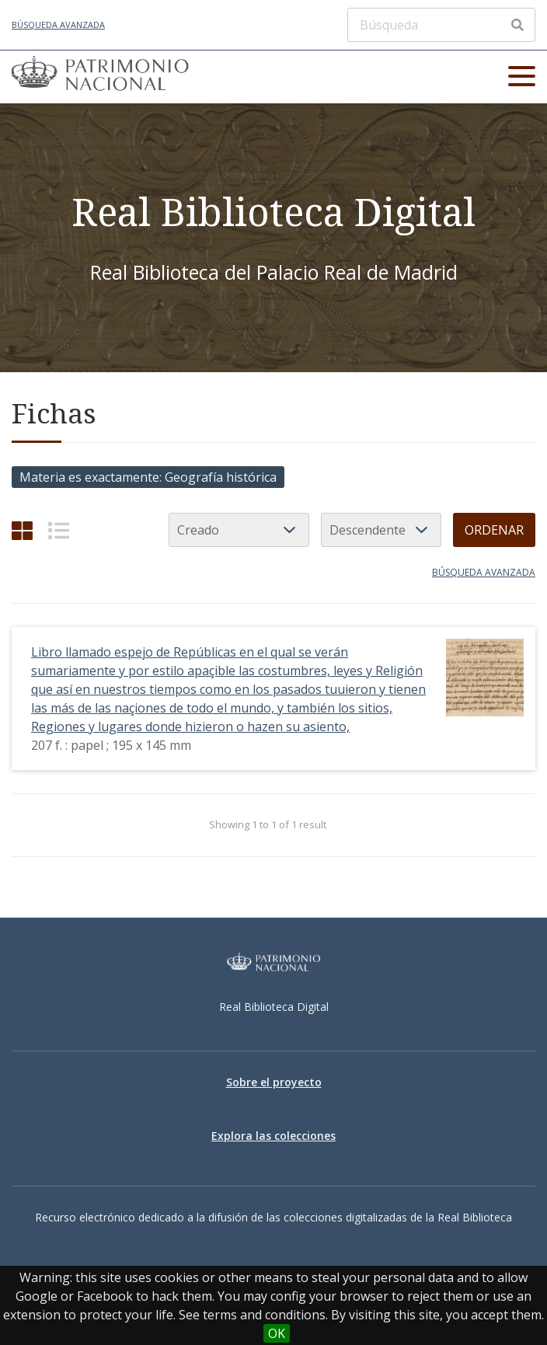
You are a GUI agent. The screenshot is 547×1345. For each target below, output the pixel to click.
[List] (58, 530)
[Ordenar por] (239, 530)
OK (276, 1333)
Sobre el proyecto (274, 1082)
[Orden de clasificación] (381, 530)
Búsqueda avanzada (58, 24)
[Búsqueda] (441, 25)
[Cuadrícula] (22, 530)
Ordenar (494, 529)
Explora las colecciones (273, 1135)
